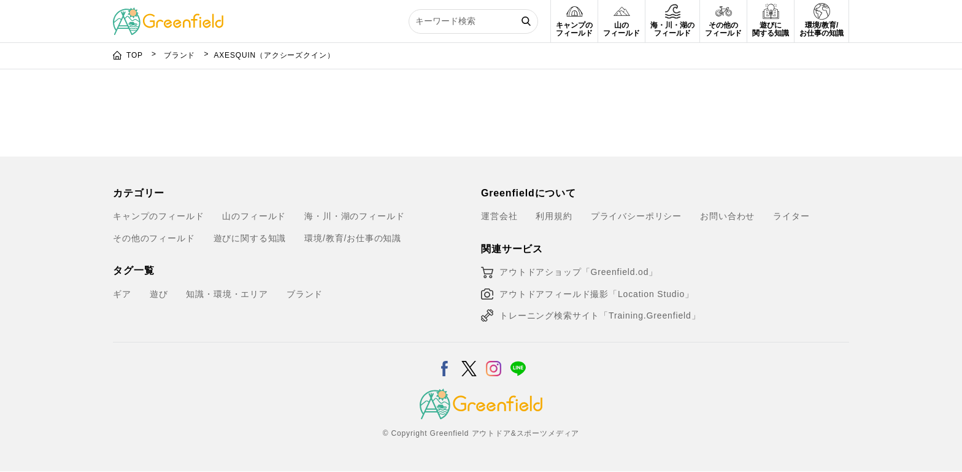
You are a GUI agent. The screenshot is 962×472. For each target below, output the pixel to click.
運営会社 (499, 216)
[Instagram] (493, 361)
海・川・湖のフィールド (354, 216)
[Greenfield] (168, 15)
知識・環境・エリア (227, 294)
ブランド (181, 55)
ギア (122, 294)
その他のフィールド (154, 238)
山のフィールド (254, 216)
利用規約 (554, 216)
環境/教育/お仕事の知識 (352, 238)
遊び (159, 294)
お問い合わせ (727, 216)
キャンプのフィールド (158, 216)
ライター (791, 216)
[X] (469, 361)
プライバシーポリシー (636, 216)
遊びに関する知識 (250, 238)
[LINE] (518, 361)
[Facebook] (444, 361)
